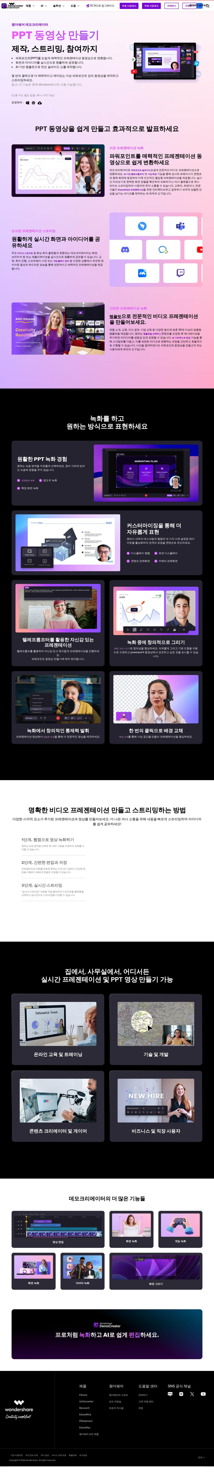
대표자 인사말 (121, 1419)
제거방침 (111, 1465)
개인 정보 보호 (36, 1465)
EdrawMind (85, 1425)
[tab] (53, 851)
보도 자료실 (120, 1412)
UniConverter (86, 1412)
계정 (150, 1419)
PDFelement (85, 1432)
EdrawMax (84, 1438)
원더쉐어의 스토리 (123, 1406)
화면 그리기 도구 (123, 648)
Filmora (83, 1406)
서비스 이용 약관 (75, 1465)
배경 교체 (123, 738)
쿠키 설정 (55, 1465)
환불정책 (95, 1465)
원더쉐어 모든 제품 (89, 1445)
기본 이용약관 (15, 1465)
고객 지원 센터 (155, 1412)
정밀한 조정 (50, 736)
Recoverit (84, 1419)
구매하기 (176, 6)
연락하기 (153, 1406)
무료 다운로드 (134, 6)
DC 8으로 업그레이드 (104, 5)
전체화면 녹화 (29, 480)
